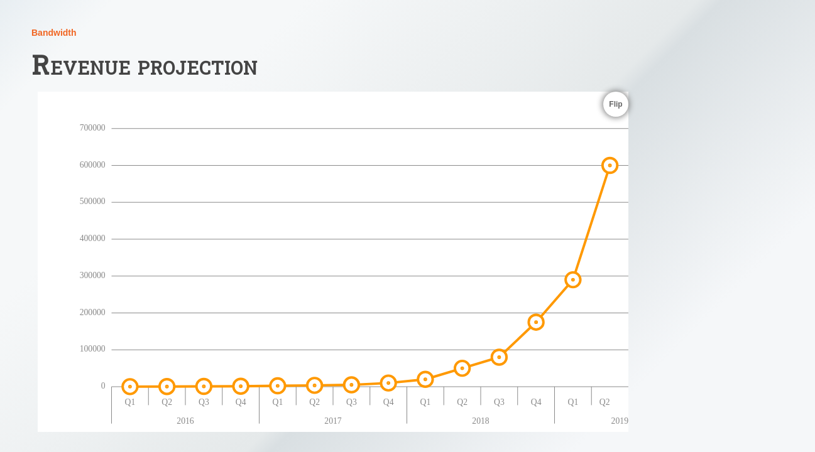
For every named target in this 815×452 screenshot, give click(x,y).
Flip (615, 104)
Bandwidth (54, 33)
